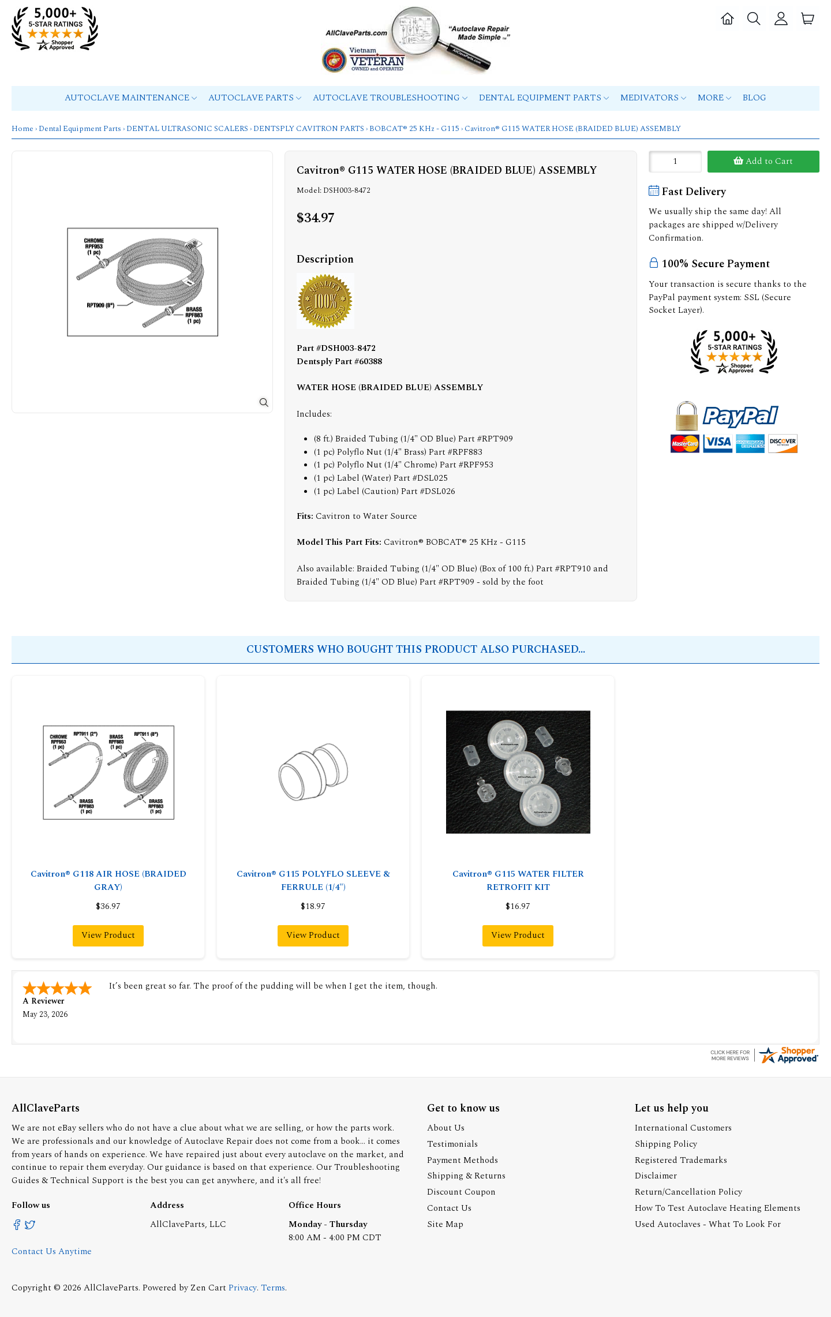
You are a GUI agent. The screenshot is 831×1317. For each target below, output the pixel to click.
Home (22, 128)
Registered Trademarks (681, 1159)
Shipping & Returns (466, 1174)
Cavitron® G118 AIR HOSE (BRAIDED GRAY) (108, 880)
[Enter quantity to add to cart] (675, 162)
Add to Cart (763, 161)
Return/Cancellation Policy (688, 1191)
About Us (446, 1126)
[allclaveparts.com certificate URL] (764, 1061)
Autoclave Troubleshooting (390, 97)
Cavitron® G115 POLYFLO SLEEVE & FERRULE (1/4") (313, 880)
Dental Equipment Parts (544, 97)
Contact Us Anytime (52, 1250)
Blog (754, 97)
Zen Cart (208, 1286)
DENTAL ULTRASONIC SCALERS (187, 128)
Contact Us (449, 1207)
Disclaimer (656, 1174)
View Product (108, 935)
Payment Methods (462, 1159)
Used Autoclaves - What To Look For (708, 1223)
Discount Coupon (461, 1191)
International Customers (683, 1126)
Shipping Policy (666, 1143)
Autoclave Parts (254, 97)
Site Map (445, 1223)
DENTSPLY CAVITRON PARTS (308, 128)
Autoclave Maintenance (131, 97)
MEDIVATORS (653, 97)
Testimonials (452, 1143)
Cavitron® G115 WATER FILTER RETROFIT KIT (518, 880)
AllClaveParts (111, 1286)
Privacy (243, 1286)
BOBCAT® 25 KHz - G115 (414, 128)
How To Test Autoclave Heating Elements (717, 1207)
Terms (273, 1286)
